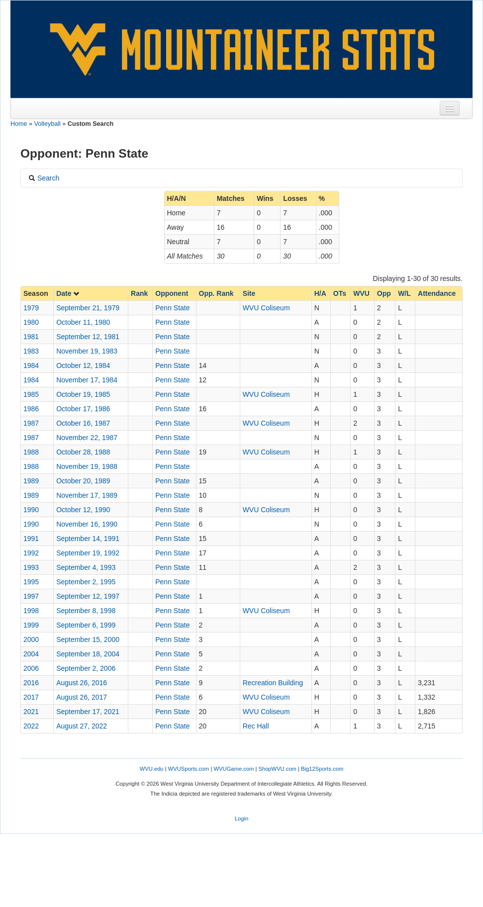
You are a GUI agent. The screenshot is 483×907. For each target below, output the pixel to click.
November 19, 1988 (86, 466)
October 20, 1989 (83, 481)
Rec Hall (256, 726)
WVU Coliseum (266, 308)
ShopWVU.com (277, 769)
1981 (31, 337)
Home (18, 123)
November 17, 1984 (86, 380)
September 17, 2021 (87, 712)
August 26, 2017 (81, 697)
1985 (31, 394)
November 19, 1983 (86, 351)
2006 (31, 668)
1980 (31, 322)
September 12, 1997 (87, 596)
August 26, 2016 (81, 683)
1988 (31, 452)
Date (68, 293)
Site (249, 293)
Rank (139, 293)
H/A (320, 293)
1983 (31, 351)
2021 (31, 712)
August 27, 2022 (81, 726)
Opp (384, 293)
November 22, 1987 (86, 438)
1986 (31, 409)
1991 (31, 539)
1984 (31, 365)
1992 (31, 553)
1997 (31, 596)
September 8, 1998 (85, 611)
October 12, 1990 (83, 510)
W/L (404, 293)
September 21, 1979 (87, 308)
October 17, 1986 (83, 409)
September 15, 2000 (87, 639)
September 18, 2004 (87, 654)
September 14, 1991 (87, 539)
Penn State (172, 308)
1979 (31, 308)
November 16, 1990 (86, 524)
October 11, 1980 (83, 322)
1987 (31, 423)
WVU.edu (152, 769)
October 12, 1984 (83, 365)
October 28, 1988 (83, 452)
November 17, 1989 (86, 495)
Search (43, 178)
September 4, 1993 (85, 567)
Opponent (171, 293)
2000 (31, 639)
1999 (31, 625)
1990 (31, 510)
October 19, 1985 (83, 394)
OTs (339, 293)
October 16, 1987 (83, 423)
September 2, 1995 (85, 582)
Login (241, 818)
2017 (31, 697)
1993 (31, 567)
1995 (31, 582)
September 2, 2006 (85, 668)
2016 (31, 683)
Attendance (437, 293)
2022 (31, 726)
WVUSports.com (188, 769)
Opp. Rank (216, 293)
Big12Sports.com (322, 769)
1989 (31, 481)
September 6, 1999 (85, 625)
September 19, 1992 (87, 553)
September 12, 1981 (87, 337)
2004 (31, 654)
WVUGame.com (234, 769)
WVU (361, 293)
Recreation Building (273, 683)
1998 (31, 611)
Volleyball (47, 123)
